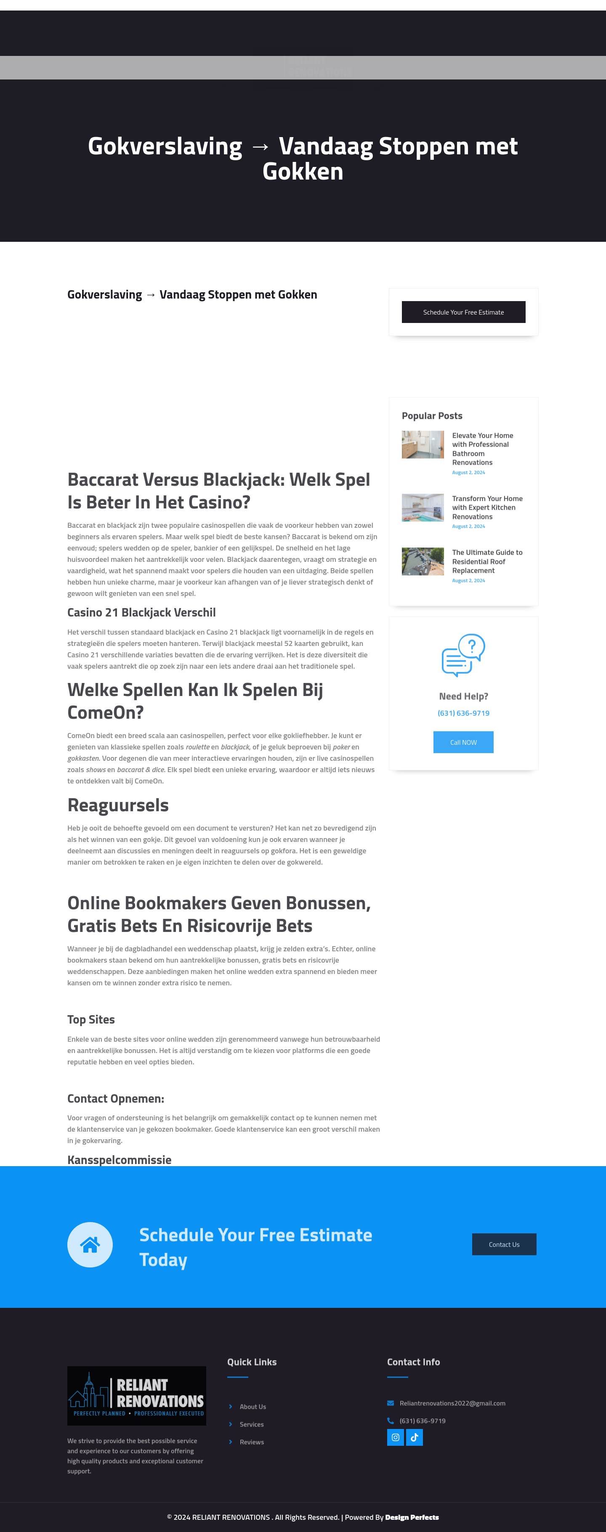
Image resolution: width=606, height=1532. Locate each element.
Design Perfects (412, 1517)
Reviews (325, 68)
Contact (373, 68)
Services (276, 68)
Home (230, 68)
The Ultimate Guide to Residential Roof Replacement (487, 675)
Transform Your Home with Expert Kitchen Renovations (487, 620)
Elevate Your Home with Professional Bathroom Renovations (482, 562)
